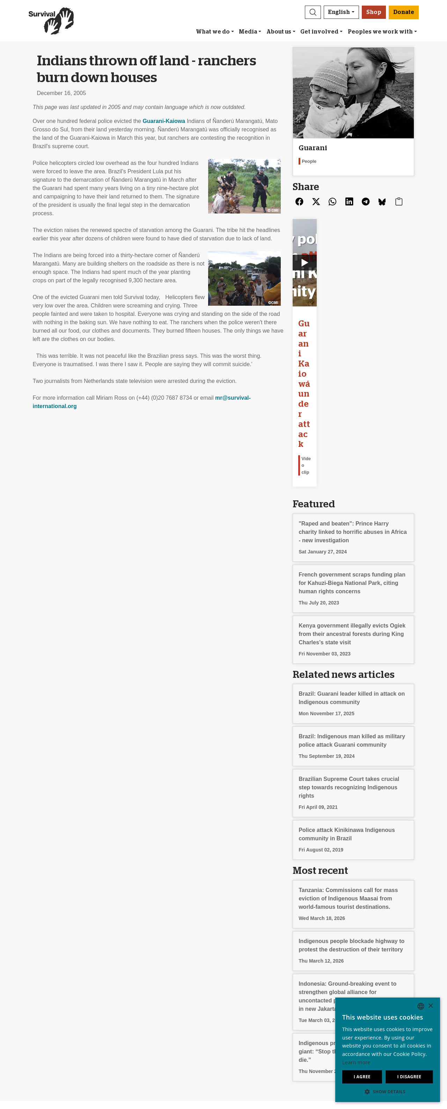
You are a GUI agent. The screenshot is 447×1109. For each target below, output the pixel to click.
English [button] (339, 12)
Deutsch (340, 983)
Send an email (141, 992)
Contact (29, 1025)
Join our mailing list (147, 983)
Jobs (26, 1000)
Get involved (319, 32)
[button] (313, 12)
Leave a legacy (246, 983)
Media (248, 32)
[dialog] (387, 1050)
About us (278, 32)
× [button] (430, 1006)
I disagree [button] (409, 1077)
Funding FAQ (243, 1009)
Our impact (33, 992)
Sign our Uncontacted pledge (160, 1000)
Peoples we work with (380, 32)
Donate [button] (403, 12)
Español (340, 992)
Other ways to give (250, 1000)
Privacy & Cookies (43, 1017)
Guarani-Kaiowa (163, 121)
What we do (213, 32)
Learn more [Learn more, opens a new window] (356, 1062)
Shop (373, 12)
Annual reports (38, 1009)
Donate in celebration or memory (267, 992)
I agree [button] (362, 1077)
